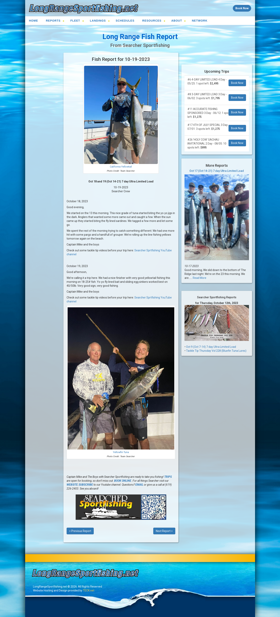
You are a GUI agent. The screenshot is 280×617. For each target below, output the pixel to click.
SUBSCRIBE (86, 484)
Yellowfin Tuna (121, 452)
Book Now (237, 82)
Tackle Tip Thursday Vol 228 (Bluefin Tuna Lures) (216, 350)
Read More (199, 277)
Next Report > (164, 531)
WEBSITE (72, 484)
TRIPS (168, 476)
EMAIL (139, 484)
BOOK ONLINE (122, 480)
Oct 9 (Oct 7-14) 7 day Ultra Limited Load (211, 346)
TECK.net (88, 590)
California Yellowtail (121, 166)
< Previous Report (80, 531)
